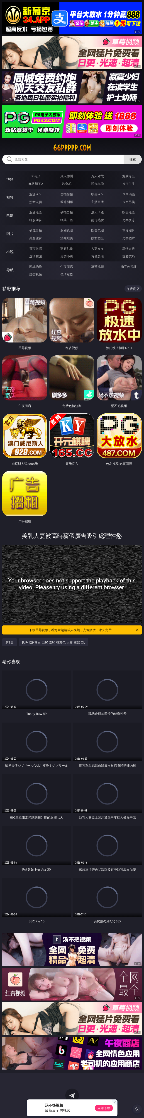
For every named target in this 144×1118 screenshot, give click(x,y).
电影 (10, 215)
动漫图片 (128, 230)
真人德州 (66, 176)
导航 (10, 269)
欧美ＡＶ (97, 194)
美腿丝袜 (35, 238)
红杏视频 (35, 274)
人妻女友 (97, 248)
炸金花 (66, 184)
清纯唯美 (66, 238)
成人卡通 (97, 212)
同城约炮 (35, 266)
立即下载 (104, 1108)
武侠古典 (128, 248)
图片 (10, 233)
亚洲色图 (66, 230)
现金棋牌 (97, 184)
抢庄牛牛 (128, 184)
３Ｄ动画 (128, 194)
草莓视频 (97, 266)
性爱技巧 (128, 256)
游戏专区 (128, 176)
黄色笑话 (97, 256)
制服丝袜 (35, 220)
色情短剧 (66, 274)
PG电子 (35, 176)
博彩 (10, 179)
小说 (10, 251)
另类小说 (66, 256)
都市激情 (35, 248)
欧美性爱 (128, 212)
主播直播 (97, 202)
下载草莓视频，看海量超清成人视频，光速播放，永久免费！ (84, 630)
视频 (10, 197)
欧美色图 (97, 230)
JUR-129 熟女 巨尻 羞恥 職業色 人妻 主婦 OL (53, 642)
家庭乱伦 (66, 248)
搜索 (132, 159)
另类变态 (128, 220)
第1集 (9, 642)
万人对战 (97, 176)
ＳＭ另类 (128, 202)
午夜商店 (66, 266)
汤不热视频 (129, 266)
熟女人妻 (35, 202)
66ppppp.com (72, 147)
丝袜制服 (66, 202)
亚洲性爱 (35, 212)
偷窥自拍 (35, 230)
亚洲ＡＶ (35, 194)
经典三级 (66, 220)
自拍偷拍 (66, 194)
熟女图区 (97, 238)
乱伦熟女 (97, 220)
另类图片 (128, 238)
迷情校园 (35, 256)
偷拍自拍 (66, 212)
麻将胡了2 (35, 184)
